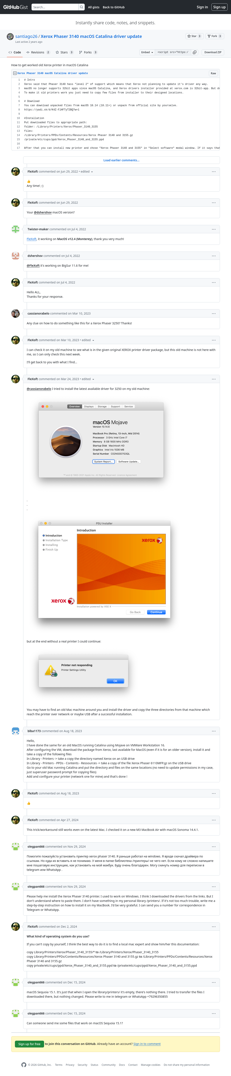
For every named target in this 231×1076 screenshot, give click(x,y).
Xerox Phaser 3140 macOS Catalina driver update (91, 36)
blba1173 (34, 731)
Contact (132, 1065)
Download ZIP (212, 52)
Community (109, 1065)
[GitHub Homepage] (23, 1064)
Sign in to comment (147, 1044)
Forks (88, 52)
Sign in (202, 7)
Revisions (38, 52)
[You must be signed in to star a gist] (194, 36)
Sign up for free (30, 1044)
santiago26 (26, 36)
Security (82, 1065)
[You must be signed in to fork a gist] (214, 36)
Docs (122, 1065)
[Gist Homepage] (15, 7)
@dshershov (43, 212)
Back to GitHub (114, 7)
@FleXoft (33, 265)
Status (94, 1065)
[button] (194, 52)
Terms (58, 1065)
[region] (115, 114)
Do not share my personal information (187, 1065)
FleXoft (33, 171)
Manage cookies (150, 1065)
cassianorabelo (38, 313)
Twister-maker (38, 229)
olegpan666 (36, 846)
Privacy (70, 1065)
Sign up (219, 7)
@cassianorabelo (39, 389)
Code (15, 52)
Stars (65, 52)
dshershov (35, 256)
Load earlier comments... (121, 160)
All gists (93, 7)
